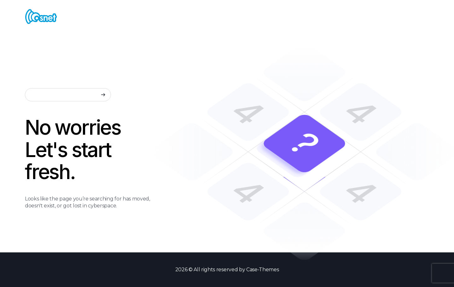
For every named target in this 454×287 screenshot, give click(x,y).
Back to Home (52, 237)
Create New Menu (390, 16)
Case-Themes (262, 270)
